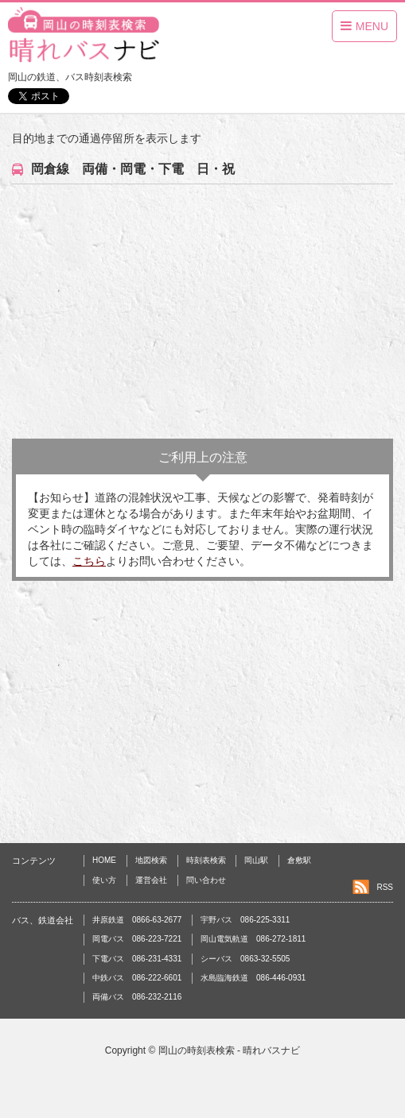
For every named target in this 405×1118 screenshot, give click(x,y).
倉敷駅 (299, 860)
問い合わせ (206, 880)
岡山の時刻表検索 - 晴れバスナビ (229, 1050)
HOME (104, 860)
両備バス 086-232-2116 (136, 996)
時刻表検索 (206, 860)
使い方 (104, 880)
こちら (89, 561)
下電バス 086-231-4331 (136, 958)
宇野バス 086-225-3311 (245, 919)
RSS (384, 887)
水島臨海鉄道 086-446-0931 (253, 977)
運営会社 (151, 880)
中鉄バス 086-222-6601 (136, 977)
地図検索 (151, 860)
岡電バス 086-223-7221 (136, 938)
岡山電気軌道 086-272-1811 (253, 938)
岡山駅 (256, 860)
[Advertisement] (202, 311)
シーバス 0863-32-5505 (245, 958)
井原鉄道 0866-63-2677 (136, 919)
